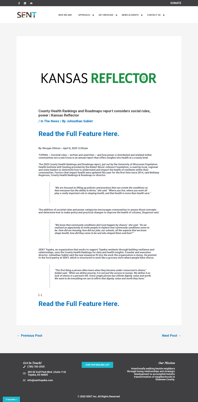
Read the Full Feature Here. (78, 134)
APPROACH (84, 15)
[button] (93, 15)
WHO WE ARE (65, 15)
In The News (50, 121)
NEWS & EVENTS (130, 15)
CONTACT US (154, 15)
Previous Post (29, 335)
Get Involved (106, 15)
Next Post (171, 335)
